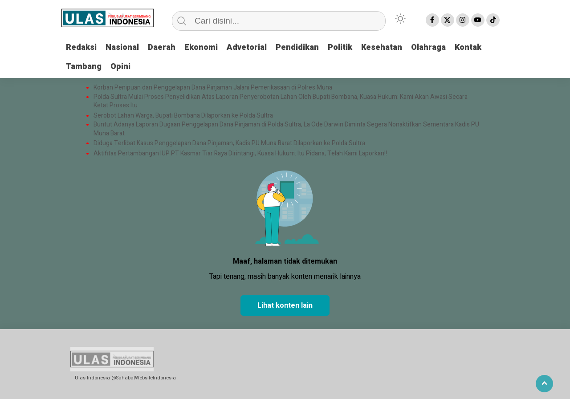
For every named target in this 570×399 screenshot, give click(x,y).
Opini (120, 67)
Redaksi (81, 47)
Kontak (468, 47)
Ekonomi (201, 47)
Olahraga (428, 47)
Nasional (122, 47)
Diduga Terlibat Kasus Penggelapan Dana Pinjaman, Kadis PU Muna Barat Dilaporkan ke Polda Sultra (229, 143)
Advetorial (247, 47)
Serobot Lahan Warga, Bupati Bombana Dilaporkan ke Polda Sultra (184, 115)
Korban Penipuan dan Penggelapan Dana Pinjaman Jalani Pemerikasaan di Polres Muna (213, 87)
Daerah (161, 47)
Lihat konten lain (285, 305)
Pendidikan (297, 47)
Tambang (84, 67)
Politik (340, 47)
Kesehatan (381, 47)
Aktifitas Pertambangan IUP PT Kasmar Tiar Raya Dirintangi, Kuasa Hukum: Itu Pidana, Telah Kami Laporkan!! (240, 153)
